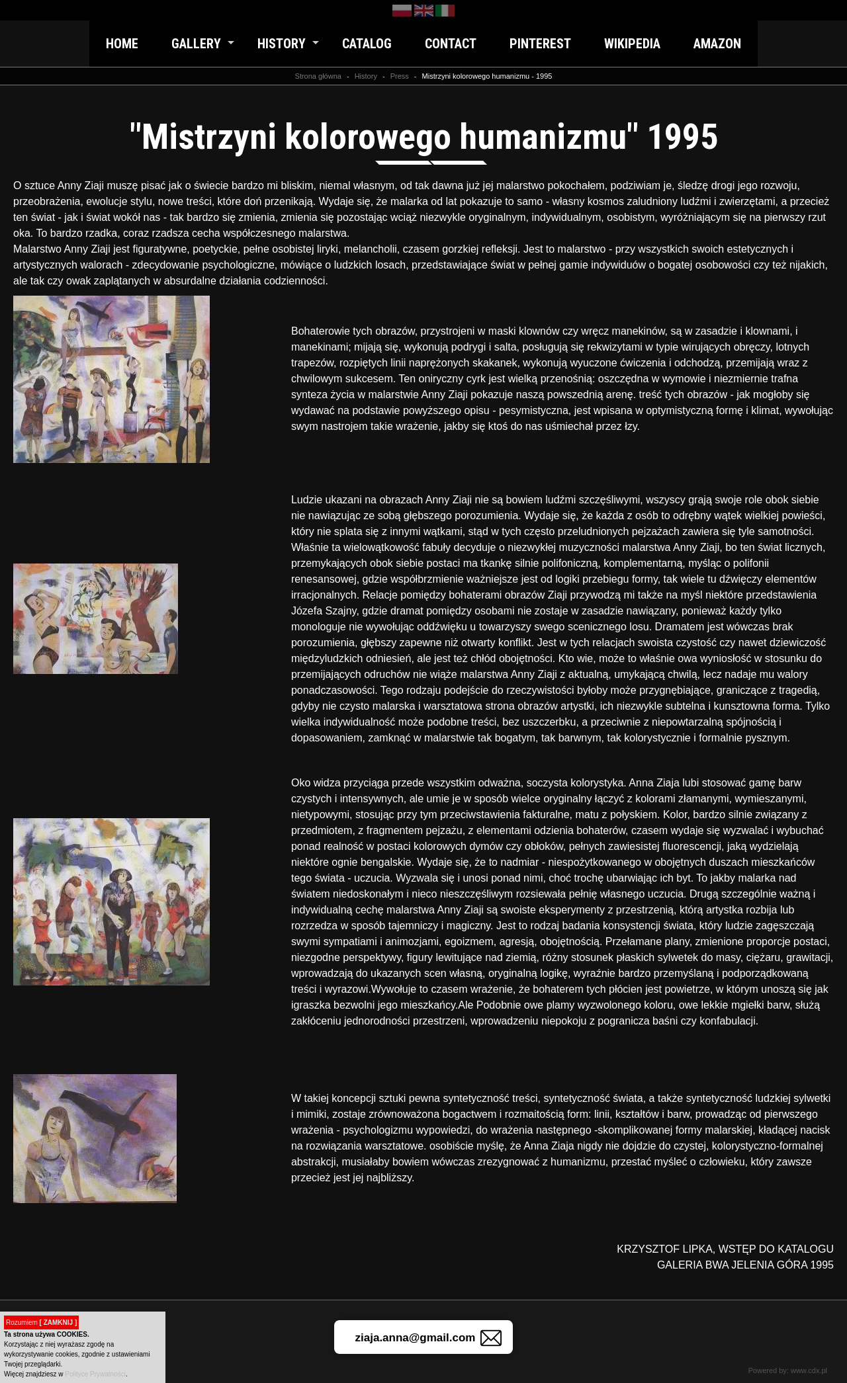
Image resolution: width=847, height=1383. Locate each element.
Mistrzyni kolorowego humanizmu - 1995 (487, 76)
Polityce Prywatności (95, 1374)
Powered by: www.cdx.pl (787, 1370)
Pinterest (540, 44)
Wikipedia (632, 44)
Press (399, 76)
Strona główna (318, 76)
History (281, 44)
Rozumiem (41, 1322)
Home (122, 44)
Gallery (196, 44)
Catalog (367, 44)
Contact (450, 44)
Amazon (717, 44)
